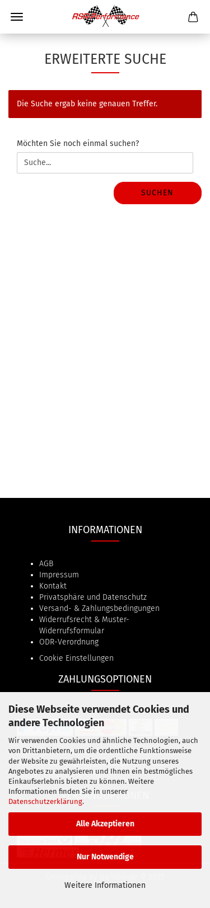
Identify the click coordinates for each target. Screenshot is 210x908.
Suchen (157, 192)
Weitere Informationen (105, 885)
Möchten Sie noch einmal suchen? (78, 143)
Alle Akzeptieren (105, 824)
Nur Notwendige (105, 857)
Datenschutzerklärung (45, 801)
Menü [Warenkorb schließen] (17, 16)
